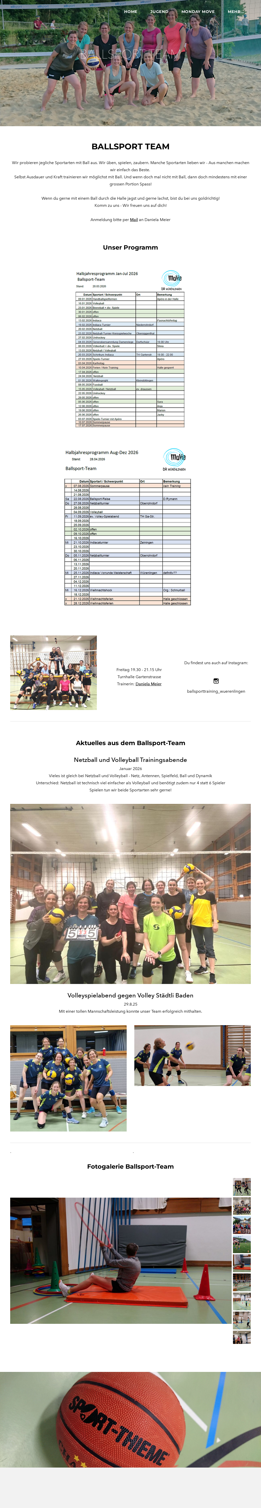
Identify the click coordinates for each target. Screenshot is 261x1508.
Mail (134, 216)
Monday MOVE (198, 11)
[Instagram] (216, 678)
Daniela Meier (149, 681)
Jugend (159, 11)
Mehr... (236, 11)
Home (130, 11)
